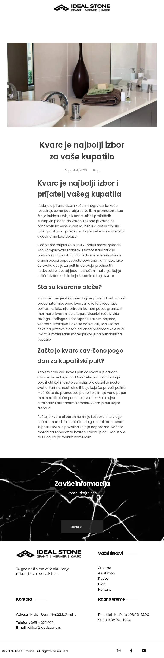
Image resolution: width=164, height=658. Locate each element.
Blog (96, 170)
